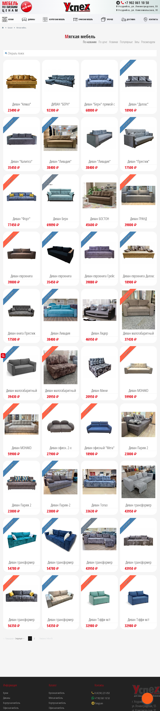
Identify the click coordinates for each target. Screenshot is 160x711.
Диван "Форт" (21, 218)
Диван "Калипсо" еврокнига (21, 162)
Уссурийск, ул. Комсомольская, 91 (137, 10)
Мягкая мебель (56, 698)
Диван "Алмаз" (21, 104)
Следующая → (20, 638)
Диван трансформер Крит (99, 563)
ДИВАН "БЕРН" (60, 104)
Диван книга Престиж (21, 333)
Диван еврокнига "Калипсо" (61, 276)
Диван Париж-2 (60, 505)
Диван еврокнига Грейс (100, 275)
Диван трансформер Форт (22, 620)
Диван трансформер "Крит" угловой (138, 505)
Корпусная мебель (57, 703)
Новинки (113, 42)
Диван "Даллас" (138, 104)
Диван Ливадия (60, 333)
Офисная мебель (56, 708)
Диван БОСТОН (99, 218)
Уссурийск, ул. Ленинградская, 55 (137, 6)
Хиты (137, 42)
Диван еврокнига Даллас (138, 275)
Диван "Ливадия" (60, 161)
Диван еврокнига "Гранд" (22, 276)
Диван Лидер (99, 333)
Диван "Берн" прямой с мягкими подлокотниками (99, 104)
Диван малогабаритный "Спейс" (138, 333)
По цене (102, 42)
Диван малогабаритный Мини (60, 391)
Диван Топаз (99, 505)
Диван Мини (99, 390)
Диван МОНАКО (138, 390)
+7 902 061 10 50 (132, 3)
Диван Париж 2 (138, 447)
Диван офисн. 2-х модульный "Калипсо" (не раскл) (60, 448)
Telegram (97, 703)
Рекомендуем (148, 42)
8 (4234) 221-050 (102, 693)
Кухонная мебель (57, 693)
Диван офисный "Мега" (99, 447)
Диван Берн (60, 218)
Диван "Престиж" (138, 161)
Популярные (126, 42)
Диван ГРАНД (138, 218)
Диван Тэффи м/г (99, 619)
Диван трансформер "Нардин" (22, 563)
